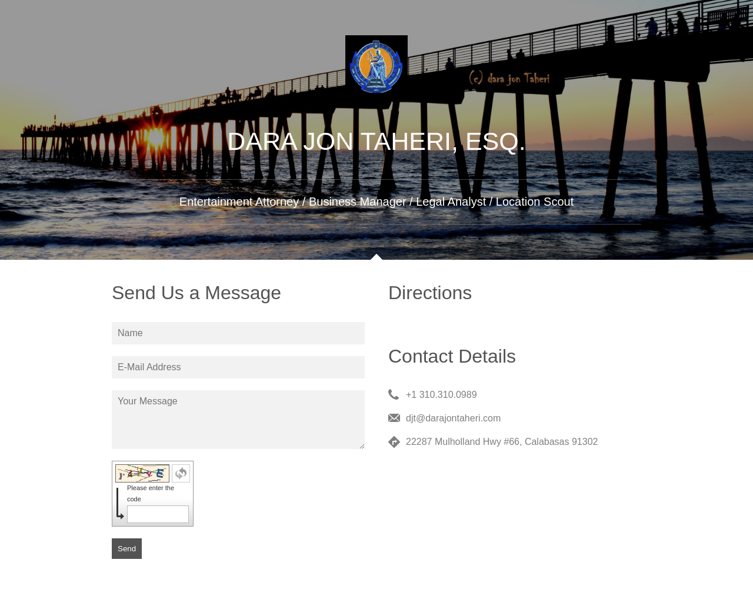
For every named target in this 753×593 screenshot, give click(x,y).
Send (127, 548)
